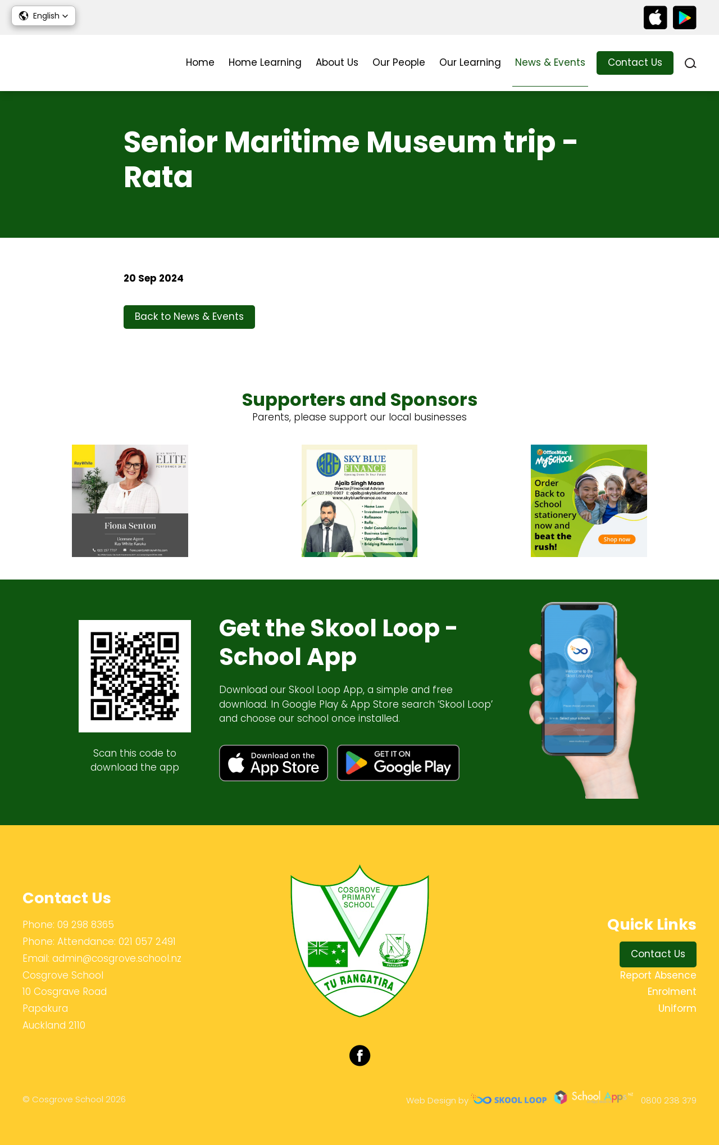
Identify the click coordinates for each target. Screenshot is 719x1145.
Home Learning (265, 62)
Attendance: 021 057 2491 (116, 941)
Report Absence (658, 975)
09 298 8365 (85, 924)
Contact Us (635, 62)
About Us (337, 62)
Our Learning (470, 62)
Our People (398, 62)
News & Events (550, 62)
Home (200, 62)
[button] (44, 16)
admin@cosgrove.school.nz (116, 958)
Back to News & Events (189, 316)
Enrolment (672, 991)
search (691, 63)
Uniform (677, 1008)
